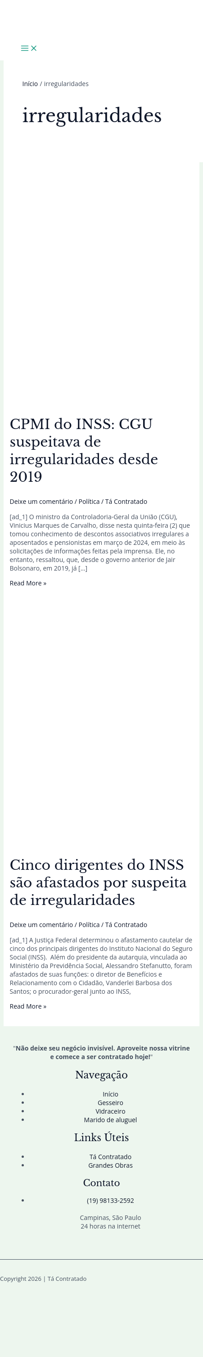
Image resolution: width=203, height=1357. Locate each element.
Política (89, 501)
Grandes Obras (110, 1165)
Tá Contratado (110, 1156)
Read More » (28, 583)
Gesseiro (110, 1102)
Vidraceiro (110, 1111)
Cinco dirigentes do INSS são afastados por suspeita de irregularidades (98, 883)
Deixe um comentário (41, 501)
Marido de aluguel (110, 1119)
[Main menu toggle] (29, 48)
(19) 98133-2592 (110, 1200)
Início (110, 1094)
